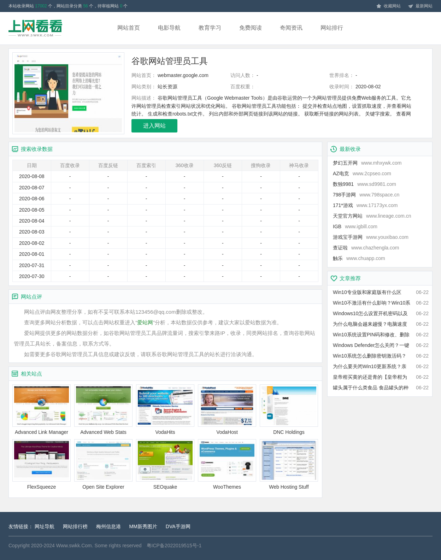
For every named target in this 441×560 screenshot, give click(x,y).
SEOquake (165, 464)
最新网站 (420, 6)
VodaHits (165, 409)
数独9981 (364, 184)
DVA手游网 (178, 526)
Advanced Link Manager (41, 409)
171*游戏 (365, 205)
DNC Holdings (289, 409)
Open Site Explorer (103, 464)
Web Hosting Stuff (289, 464)
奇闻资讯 (291, 28)
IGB (355, 226)
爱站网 (145, 322)
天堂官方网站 (372, 216)
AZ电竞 (362, 173)
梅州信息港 (108, 526)
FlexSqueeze (41, 464)
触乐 (359, 258)
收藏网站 (388, 6)
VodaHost (227, 409)
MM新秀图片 (143, 526)
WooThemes (227, 464)
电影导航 (169, 28)
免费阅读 (250, 28)
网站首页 (128, 28)
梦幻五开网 (367, 163)
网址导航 (44, 526)
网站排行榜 (75, 526)
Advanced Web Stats (103, 409)
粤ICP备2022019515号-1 (174, 545)
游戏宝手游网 (370, 237)
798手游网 (366, 195)
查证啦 (366, 247)
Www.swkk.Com (74, 545)
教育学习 (210, 28)
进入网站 (154, 126)
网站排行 (332, 28)
